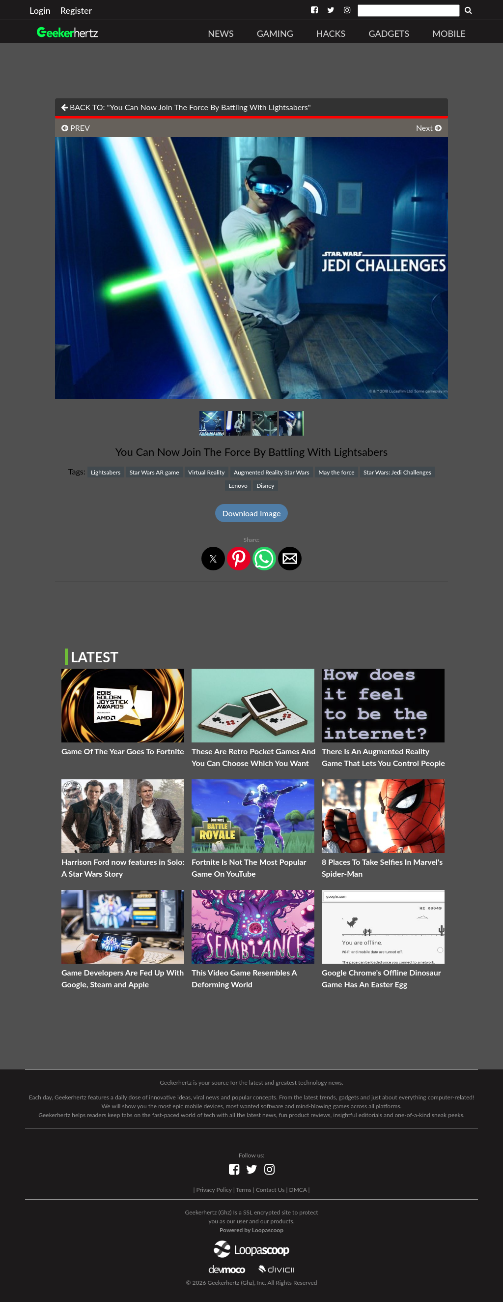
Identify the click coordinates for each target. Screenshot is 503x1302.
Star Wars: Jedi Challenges (397, 472)
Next (429, 127)
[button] (213, 558)
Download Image (252, 513)
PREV (75, 127)
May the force (336, 472)
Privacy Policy (213, 1189)
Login (40, 10)
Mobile (449, 33)
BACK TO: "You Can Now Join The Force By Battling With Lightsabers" (186, 107)
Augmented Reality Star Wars (271, 472)
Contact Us (270, 1189)
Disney (265, 485)
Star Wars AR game (154, 472)
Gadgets (388, 33)
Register (76, 10)
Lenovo (237, 485)
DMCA (298, 1189)
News (221, 33)
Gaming (275, 33)
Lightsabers (105, 472)
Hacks (331, 33)
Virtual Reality (206, 472)
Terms (243, 1189)
